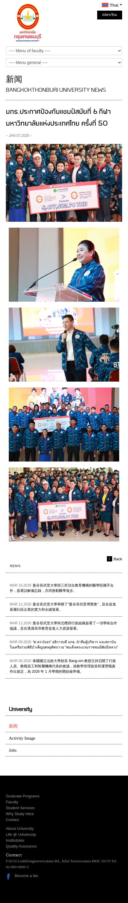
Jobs (13, 750)
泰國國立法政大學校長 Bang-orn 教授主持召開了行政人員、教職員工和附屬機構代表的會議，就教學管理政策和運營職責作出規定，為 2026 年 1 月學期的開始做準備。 (63, 666)
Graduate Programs (22, 796)
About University (20, 828)
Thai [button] (116, 5)
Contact (12, 819)
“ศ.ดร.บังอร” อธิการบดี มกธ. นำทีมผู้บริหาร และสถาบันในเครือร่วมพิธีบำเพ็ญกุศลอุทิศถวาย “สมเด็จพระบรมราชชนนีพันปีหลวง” (64, 644)
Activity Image (22, 738)
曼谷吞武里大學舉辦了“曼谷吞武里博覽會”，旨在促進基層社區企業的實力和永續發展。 (63, 607)
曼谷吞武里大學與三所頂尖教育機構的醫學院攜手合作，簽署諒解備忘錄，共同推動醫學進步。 (62, 588)
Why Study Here (20, 814)
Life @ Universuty (21, 834)
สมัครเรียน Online (109, 16)
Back (118, 559)
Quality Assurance (21, 846)
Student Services (20, 808)
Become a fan (26, 876)
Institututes (15, 840)
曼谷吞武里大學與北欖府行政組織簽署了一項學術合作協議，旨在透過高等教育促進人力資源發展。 (63, 626)
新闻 (13, 726)
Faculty (12, 802)
